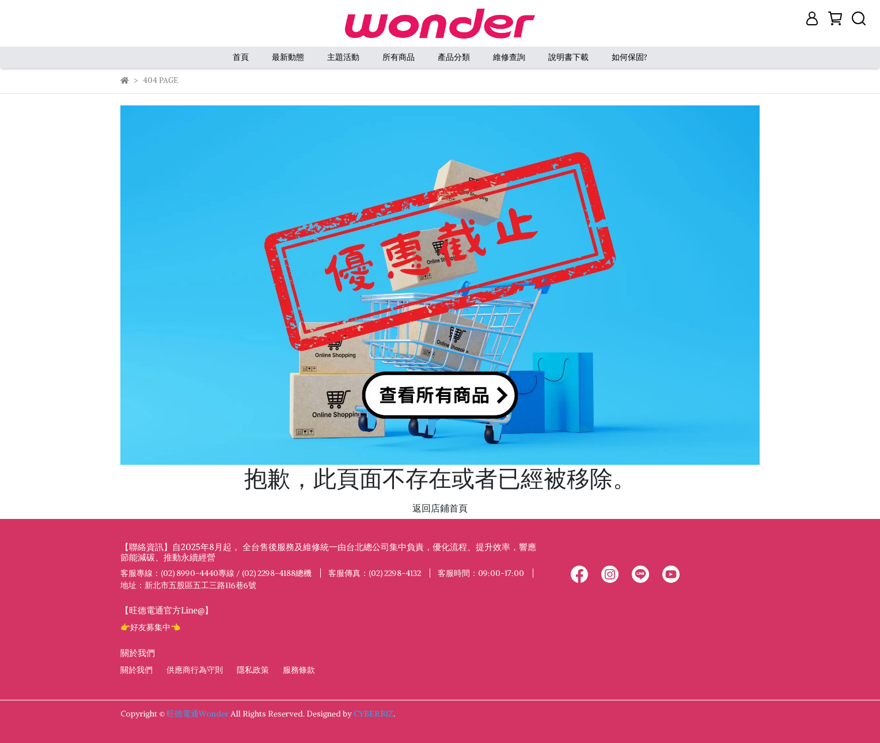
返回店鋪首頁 (440, 508)
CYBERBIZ (373, 713)
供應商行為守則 (194, 670)
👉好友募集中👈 (150, 627)
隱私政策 (253, 670)
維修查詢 (509, 57)
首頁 (241, 57)
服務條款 (299, 670)
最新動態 (288, 57)
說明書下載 (568, 57)
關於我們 (136, 670)
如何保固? (629, 57)
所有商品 (398, 57)
